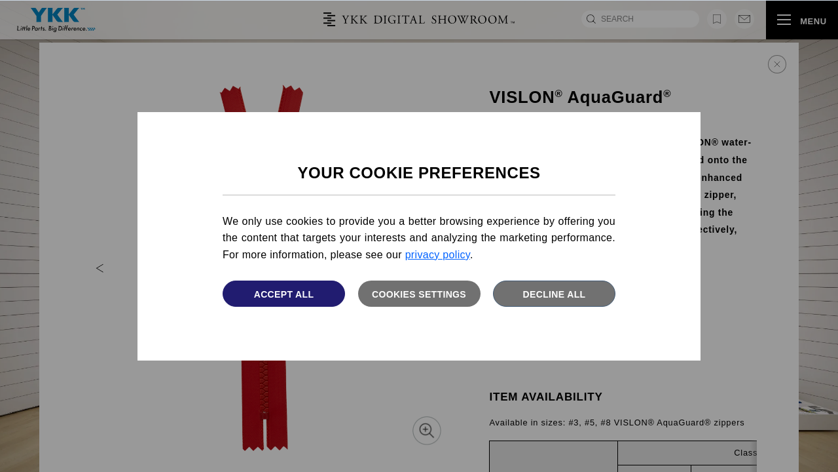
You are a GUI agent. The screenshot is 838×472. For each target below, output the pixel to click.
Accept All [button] (284, 294)
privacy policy (437, 254)
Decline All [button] (554, 294)
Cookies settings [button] (419, 294)
